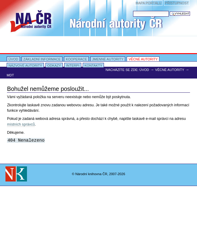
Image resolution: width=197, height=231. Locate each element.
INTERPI (72, 65)
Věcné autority (143, 59)
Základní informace (42, 59)
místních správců (21, 124)
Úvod (13, 59)
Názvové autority (25, 65)
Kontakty (93, 65)
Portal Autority (98, 35)
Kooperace (76, 59)
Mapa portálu (149, 3)
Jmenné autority (107, 59)
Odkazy (54, 65)
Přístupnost (177, 3)
